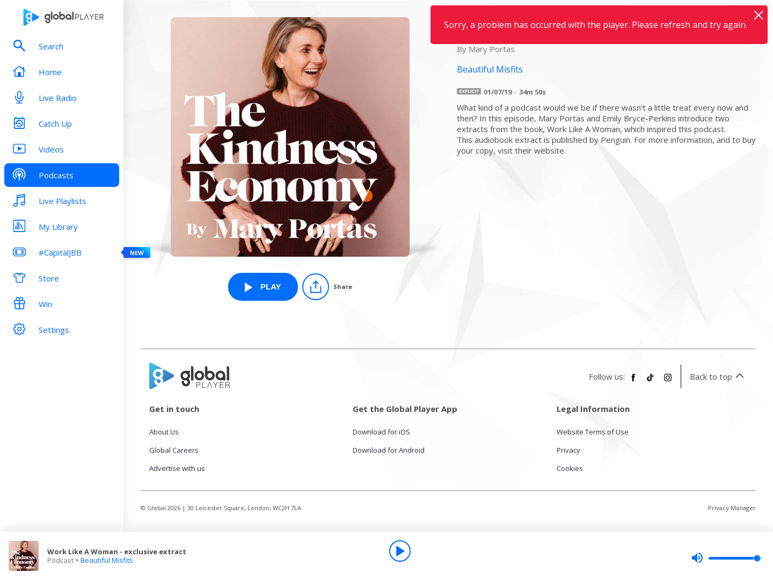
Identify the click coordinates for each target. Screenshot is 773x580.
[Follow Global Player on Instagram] (667, 381)
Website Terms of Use (593, 432)
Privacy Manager (732, 507)
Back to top (718, 376)
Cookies (570, 468)
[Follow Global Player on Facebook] (633, 381)
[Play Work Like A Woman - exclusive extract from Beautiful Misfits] (263, 287)
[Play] (400, 551)
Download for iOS (381, 432)
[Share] (327, 286)
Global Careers (174, 450)
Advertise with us (177, 468)
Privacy (568, 450)
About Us (164, 432)
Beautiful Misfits (107, 560)
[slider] (727, 558)
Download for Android (389, 450)
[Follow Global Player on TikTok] (650, 381)
